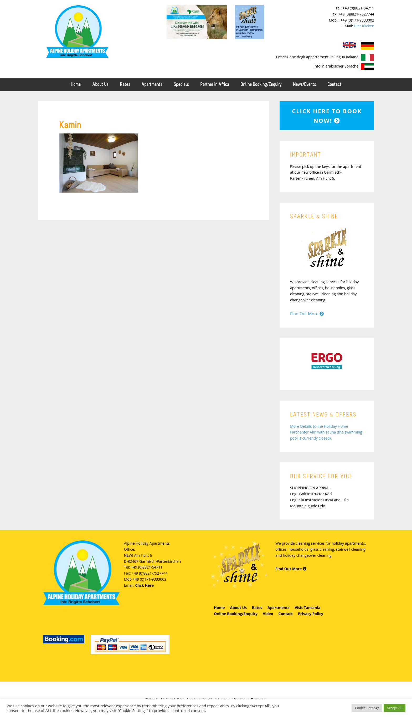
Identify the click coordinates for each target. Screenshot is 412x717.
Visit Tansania (307, 607)
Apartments (278, 607)
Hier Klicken (364, 25)
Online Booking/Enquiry (236, 613)
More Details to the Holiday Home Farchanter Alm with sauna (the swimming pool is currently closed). (326, 432)
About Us (238, 607)
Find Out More (307, 314)
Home (219, 607)
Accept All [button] (394, 707)
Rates (257, 607)
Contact (285, 613)
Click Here (144, 585)
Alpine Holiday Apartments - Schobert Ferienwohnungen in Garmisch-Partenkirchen (77, 31)
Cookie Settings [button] (367, 707)
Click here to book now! (327, 115)
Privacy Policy (310, 613)
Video (268, 613)
